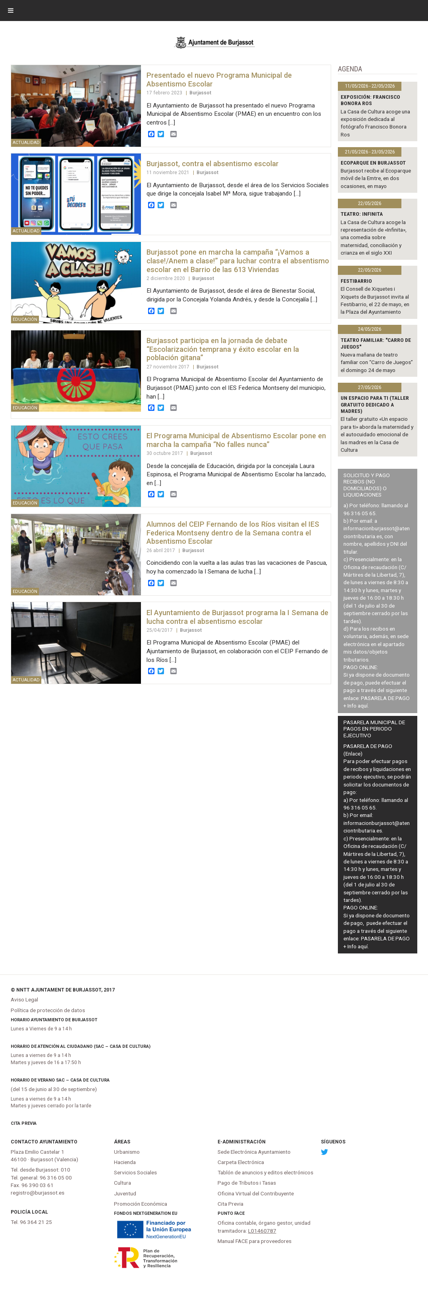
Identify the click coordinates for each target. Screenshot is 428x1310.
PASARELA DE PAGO (385, 698)
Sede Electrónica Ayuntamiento (254, 1152)
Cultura (122, 1183)
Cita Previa (24, 1123)
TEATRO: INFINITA (362, 214)
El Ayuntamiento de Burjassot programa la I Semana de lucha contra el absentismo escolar (237, 616)
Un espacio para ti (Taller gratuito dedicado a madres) (375, 404)
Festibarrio (356, 281)
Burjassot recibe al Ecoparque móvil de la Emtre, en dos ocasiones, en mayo (376, 178)
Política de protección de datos (48, 1010)
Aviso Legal (24, 999)
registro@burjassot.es (37, 1192)
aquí (363, 705)
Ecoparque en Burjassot (373, 162)
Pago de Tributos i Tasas (247, 1183)
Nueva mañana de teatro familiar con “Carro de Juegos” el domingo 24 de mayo (377, 362)
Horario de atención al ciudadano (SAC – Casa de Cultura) (80, 1046)
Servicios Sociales (135, 1172)
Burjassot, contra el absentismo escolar (213, 163)
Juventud (125, 1193)
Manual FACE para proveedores (254, 1241)
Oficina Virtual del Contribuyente (256, 1193)
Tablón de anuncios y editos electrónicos (265, 1172)
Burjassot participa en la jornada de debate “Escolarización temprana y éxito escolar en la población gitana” (223, 349)
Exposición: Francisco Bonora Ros (370, 100)
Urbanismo (127, 1152)
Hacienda (125, 1162)
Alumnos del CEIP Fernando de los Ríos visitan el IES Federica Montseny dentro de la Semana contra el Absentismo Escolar (233, 533)
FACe (239, 1213)
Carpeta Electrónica (241, 1162)
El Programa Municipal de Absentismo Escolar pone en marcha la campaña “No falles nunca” (236, 440)
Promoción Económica (140, 1204)
